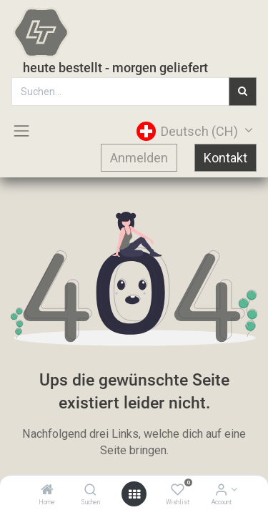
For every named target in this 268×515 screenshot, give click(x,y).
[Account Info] (221, 490)
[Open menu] (134, 494)
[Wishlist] (177, 490)
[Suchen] (90, 490)
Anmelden (139, 157)
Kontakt (225, 157)
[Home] (47, 490)
